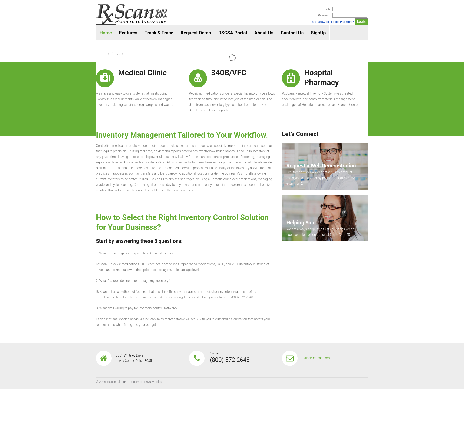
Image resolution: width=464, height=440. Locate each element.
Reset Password (318, 21)
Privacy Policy (153, 381)
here (313, 172)
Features (128, 33)
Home (105, 33)
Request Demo (196, 33)
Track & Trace (159, 33)
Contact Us (292, 33)
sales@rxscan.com (316, 358)
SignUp (318, 33)
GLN (327, 9)
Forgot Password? (342, 21)
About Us (263, 33)
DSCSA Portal (232, 33)
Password (324, 15)
